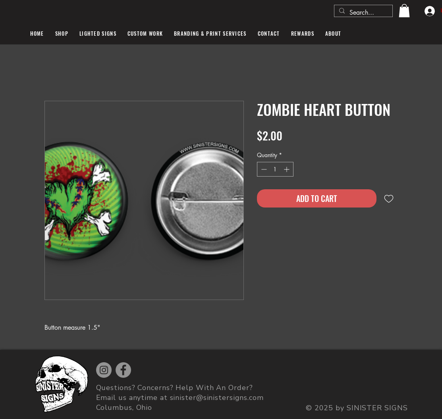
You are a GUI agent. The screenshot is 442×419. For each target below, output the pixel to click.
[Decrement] (263, 169)
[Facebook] (123, 370)
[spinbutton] (275, 169)
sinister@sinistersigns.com (217, 397)
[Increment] (287, 169)
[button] (404, 10)
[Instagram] (104, 370)
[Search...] (362, 12)
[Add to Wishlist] (389, 198)
